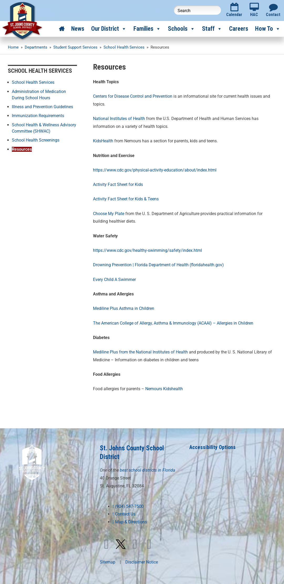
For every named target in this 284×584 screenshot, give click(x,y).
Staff (212, 29)
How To (268, 29)
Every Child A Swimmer (114, 279)
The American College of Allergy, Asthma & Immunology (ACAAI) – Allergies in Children (173, 323)
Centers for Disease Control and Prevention (132, 96)
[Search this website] (197, 10)
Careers (238, 28)
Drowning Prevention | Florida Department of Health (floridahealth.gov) (158, 264)
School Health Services (33, 82)
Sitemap (107, 562)
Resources (22, 148)
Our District (109, 29)
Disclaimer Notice (141, 562)
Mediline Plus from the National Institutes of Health (140, 352)
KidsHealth (103, 140)
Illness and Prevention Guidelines (42, 106)
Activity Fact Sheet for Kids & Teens (126, 198)
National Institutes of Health (119, 118)
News (77, 28)
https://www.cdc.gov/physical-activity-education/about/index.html (154, 170)
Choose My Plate (109, 213)
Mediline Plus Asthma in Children (123, 308)
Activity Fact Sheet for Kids (118, 184)
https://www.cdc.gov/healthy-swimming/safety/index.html (147, 250)
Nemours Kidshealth (164, 388)
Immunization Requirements (38, 115)
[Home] (61, 29)
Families (147, 29)
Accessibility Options (212, 447)
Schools (181, 29)
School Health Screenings (35, 139)
